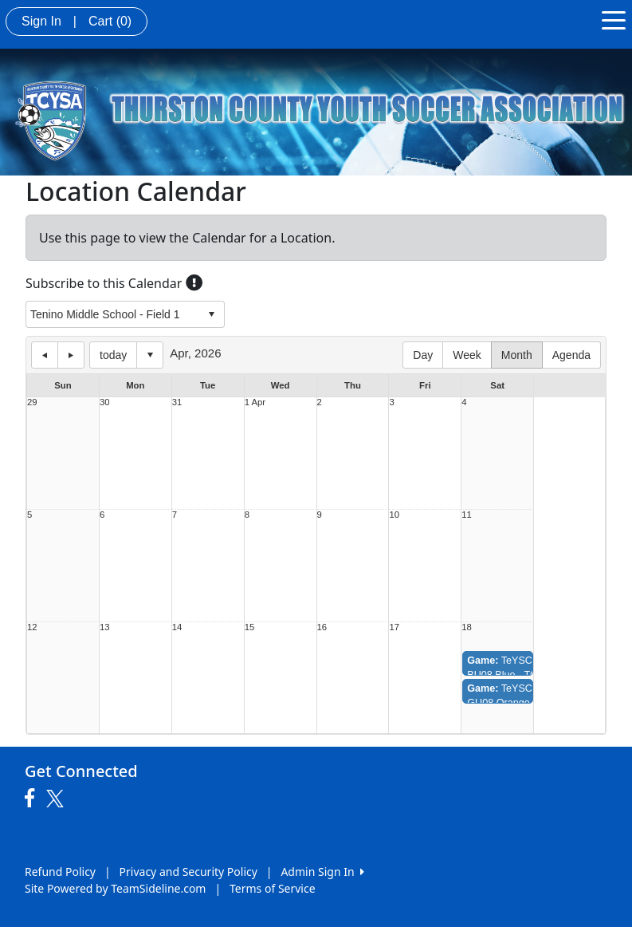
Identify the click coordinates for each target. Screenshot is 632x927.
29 (32, 402)
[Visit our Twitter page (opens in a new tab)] (57, 798)
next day (70, 355)
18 (466, 627)
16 (322, 627)
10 (394, 515)
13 (105, 627)
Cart (110, 21)
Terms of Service (273, 888)
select (211, 314)
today (113, 355)
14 (177, 627)
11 (466, 515)
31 (177, 402)
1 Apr (255, 402)
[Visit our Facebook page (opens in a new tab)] (33, 798)
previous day (44, 355)
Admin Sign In (322, 871)
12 (32, 627)
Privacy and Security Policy (188, 871)
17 (394, 627)
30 (105, 402)
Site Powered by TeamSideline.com (115, 888)
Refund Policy (60, 871)
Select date (149, 355)
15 (250, 627)
